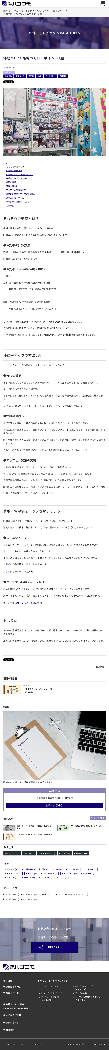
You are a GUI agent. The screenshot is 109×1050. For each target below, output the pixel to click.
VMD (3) (58, 869)
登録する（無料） (54, 805)
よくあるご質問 (13, 1015)
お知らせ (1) (81, 853)
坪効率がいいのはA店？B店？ (19, 174)
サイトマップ (38, 1044)
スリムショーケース (15, 197)
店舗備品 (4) (29, 869)
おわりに (10, 205)
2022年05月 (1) (30, 899)
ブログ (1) (65, 853)
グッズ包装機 (81, 993)
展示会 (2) (29, 853)
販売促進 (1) (29, 877)
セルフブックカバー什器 (52, 993)
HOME (9, 981)
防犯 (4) (44, 869)
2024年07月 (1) (12, 894)
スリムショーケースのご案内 (18, 571)
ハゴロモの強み (13, 986)
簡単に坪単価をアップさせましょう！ (23, 194)
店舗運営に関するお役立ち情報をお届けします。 (28, 781)
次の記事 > (101, 667)
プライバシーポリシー (13, 1044)
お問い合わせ (51, 947)
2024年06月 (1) (30, 894)
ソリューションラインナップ (54, 981)
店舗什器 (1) (12, 877)
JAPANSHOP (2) (50, 873)
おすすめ (8, 76)
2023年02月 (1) (82, 894)
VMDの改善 (11, 182)
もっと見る (98, 817)
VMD (39, 76)
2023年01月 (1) (12, 899)
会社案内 (10, 1029)
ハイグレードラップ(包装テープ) (84, 988)
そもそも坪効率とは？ (16, 166)
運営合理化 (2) (70, 873)
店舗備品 (63, 76)
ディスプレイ (50, 76)
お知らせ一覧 (12, 992)
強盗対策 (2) (88, 873)
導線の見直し (12, 186)
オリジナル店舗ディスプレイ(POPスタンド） (87, 998)
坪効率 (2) (91, 869)
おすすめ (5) (12, 869)
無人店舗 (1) (46, 877)
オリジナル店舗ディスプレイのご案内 (22, 602)
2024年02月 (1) (65, 894)
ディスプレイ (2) (14, 873)
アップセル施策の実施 (16, 190)
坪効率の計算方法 (14, 170)
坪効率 (31, 76)
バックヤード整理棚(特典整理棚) (50, 998)
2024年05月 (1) (47, 894)
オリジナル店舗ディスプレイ (19, 201)
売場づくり (9, 72)
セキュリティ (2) (47, 853)
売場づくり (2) (12, 853)
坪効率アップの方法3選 (16, 178)
